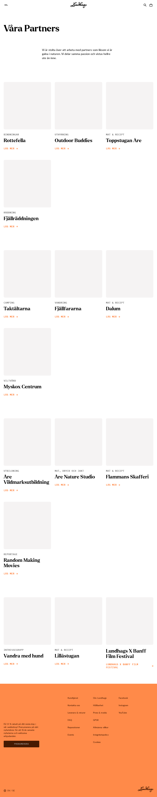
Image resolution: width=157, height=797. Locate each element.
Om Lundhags (100, 697)
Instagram (123, 705)
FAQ (70, 720)
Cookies (97, 742)
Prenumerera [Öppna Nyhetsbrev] (21, 744)
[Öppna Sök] (145, 5)
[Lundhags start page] (78, 5)
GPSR (96, 720)
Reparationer (74, 727)
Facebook (123, 697)
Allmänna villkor (100, 727)
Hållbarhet (98, 705)
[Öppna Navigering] (6, 5)
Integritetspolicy (100, 734)
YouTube (123, 712)
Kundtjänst (73, 697)
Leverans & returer (77, 712)
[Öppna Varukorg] (150, 5)
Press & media (100, 712)
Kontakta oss (74, 705)
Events (71, 734)
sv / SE (9, 790)
